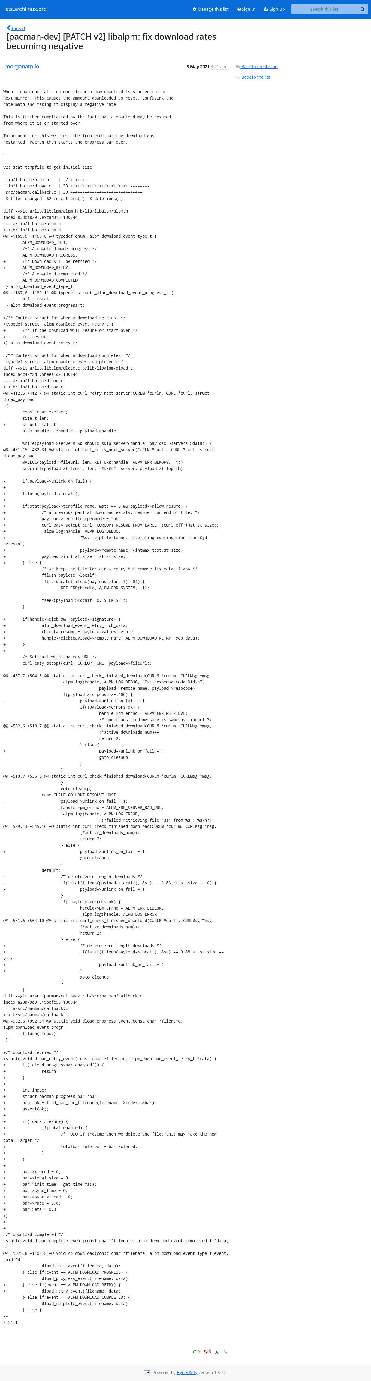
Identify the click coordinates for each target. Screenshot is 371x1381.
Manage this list (211, 9)
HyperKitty (187, 1372)
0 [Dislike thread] (207, 1351)
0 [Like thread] (197, 1351)
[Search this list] (324, 9)
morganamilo (22, 66)
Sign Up (274, 9)
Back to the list (252, 77)
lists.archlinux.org (25, 9)
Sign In (246, 9)
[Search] (362, 9)
